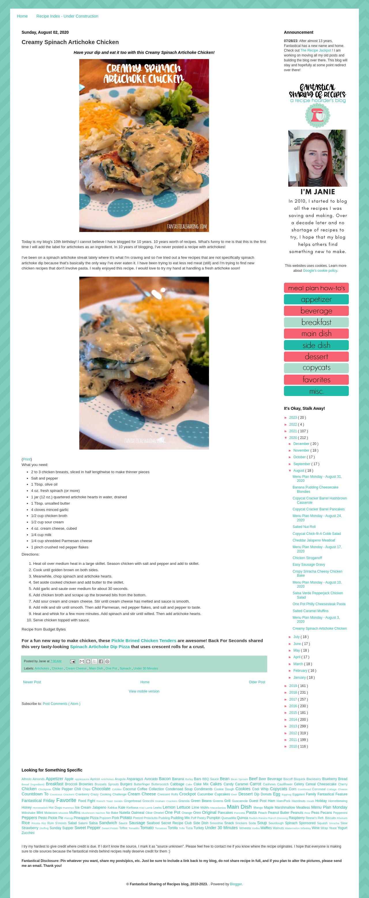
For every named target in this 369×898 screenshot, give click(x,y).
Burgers (127, 784)
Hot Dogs (56, 807)
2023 (293, 418)
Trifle (182, 828)
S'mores (61, 823)
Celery (300, 784)
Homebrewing (337, 801)
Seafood (154, 823)
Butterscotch (160, 784)
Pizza (94, 818)
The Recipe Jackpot (316, 50)
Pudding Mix (181, 818)
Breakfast (55, 784)
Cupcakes (222, 794)
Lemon (170, 807)
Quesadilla (229, 818)
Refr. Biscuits (327, 818)
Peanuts (297, 813)
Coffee (143, 789)
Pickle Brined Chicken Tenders (143, 640)
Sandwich (108, 822)
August (299, 471)
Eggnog (287, 794)
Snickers (241, 823)
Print (27, 459)
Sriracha (334, 823)
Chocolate (102, 788)
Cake (189, 784)
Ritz (44, 823)
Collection (157, 789)
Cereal (311, 784)
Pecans (327, 813)
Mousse (64, 812)
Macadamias (218, 807)
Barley (189, 779)
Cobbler (117, 789)
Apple (70, 779)
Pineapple (82, 818)
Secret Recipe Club (177, 823)
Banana (178, 779)
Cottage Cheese (337, 789)
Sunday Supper (62, 828)
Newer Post (32, 682)
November (301, 450)
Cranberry (83, 794)
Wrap (325, 828)
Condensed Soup (179, 789)
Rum (51, 823)
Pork (116, 818)
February (300, 671)
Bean (225, 778)
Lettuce (184, 807)
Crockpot (188, 794)
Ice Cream (83, 807)
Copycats (279, 788)
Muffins (75, 813)
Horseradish (41, 807)
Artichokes (42, 668)
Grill (228, 801)
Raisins (263, 818)
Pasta (252, 812)
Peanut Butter (279, 813)
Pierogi (69, 818)
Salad (73, 823)
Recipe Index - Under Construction (67, 16)
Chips (87, 789)
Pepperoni (340, 812)
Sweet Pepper (88, 827)
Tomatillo (134, 828)
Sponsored (308, 823)
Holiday (321, 801)
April (297, 657)
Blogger (236, 884)
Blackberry (314, 779)
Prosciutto (151, 818)
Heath (311, 801)
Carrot (256, 784)
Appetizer (55, 778)
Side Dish (201, 823)
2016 (293, 706)
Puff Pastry (199, 818)
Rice (26, 822)
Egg (277, 794)
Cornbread (305, 789)
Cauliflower (285, 784)
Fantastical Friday (39, 800)
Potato (126, 817)
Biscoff (288, 779)
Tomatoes (161, 828)
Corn (293, 789)
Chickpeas (45, 789)
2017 (293, 699)
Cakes (217, 784)
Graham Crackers (166, 801)
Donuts (267, 794)
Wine (316, 828)
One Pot (112, 668)
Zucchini (28, 833)
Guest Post (258, 801)
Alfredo (27, 779)
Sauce (123, 823)
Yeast (333, 828)
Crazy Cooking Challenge (109, 794)
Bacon (165, 778)
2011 (293, 740)
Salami (83, 823)
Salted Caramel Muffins (311, 611)
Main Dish (96, 668)
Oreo (197, 813)
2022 (293, 424)
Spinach (126, 668)
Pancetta (240, 812)
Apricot (95, 779)
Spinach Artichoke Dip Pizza (100, 646)
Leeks (158, 807)
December (301, 444)
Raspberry (297, 818)
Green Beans (202, 801)
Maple (269, 807)
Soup (262, 822)
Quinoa (243, 818)
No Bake (112, 812)
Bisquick (300, 779)
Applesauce (82, 779)
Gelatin (119, 801)
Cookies (244, 788)
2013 (293, 726)
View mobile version (144, 691)
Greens (219, 801)
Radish (254, 818)
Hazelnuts (299, 801)
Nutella (125, 813)
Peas (316, 813)
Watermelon (292, 828)
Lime (196, 807)
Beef (254, 778)
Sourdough (276, 823)
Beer (263, 779)
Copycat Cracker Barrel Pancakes (319, 509)
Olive (150, 812)
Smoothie (217, 823)
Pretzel (138, 818)
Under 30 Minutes (145, 668)
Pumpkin (214, 818)
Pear (307, 812)
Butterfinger (142, 784)
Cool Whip (261, 789)
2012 (293, 733)
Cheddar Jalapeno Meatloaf (314, 540)
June (297, 644)
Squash (323, 823)
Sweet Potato (110, 828)
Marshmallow (285, 807)
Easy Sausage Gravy (309, 565)
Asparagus (135, 779)
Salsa (94, 823)
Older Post (257, 682)
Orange (187, 812)
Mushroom (89, 812)
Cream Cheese (77, 668)
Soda (252, 823)
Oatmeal (138, 813)
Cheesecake (327, 784)
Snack (229, 823)
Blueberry (330, 779)
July (297, 637)
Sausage (138, 822)
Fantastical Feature (332, 794)
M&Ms (205, 807)
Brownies (87, 784)
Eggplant (299, 794)
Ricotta (36, 823)
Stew (343, 823)
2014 (293, 720)
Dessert (246, 794)
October (300, 457)
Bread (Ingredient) (34, 784)
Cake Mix (201, 784)
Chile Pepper (63, 789)
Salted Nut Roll (304, 527)
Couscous (56, 794)
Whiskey (306, 828)
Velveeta (245, 828)
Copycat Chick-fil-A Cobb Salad (317, 534)
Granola (184, 801)
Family (311, 794)
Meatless (303, 807)
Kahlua (113, 807)
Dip (257, 794)
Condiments (204, 789)
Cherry (342, 784)
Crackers (69, 794)
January (300, 678)
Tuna (189, 828)
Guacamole (240, 801)
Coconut (130, 789)
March (298, 664)
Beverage (275, 779)
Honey (27, 807)
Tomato (147, 827)
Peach (263, 812)
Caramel (242, 784)
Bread (342, 779)
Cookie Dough (225, 789)
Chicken (58, 668)
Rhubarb (342, 818)
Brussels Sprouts (107, 784)
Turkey (199, 828)
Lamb (149, 807)
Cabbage (178, 784)
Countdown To (36, 794)
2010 (293, 746)
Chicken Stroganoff (307, 558)
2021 (293, 431)
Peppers (30, 817)
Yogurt (342, 828)
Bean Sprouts (240, 779)
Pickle (53, 818)
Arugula (121, 779)
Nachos (101, 812)
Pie (61, 818)
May (297, 650)
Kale (122, 807)
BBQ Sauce (211, 779)
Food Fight (87, 801)
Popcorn (105, 818)
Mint (40, 813)
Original (210, 812)
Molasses (51, 812)
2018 (293, 693)
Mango (258, 807)
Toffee (123, 828)
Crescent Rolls (168, 794)
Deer (234, 794)
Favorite (67, 800)
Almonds (39, 779)
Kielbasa (132, 807)
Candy (229, 784)
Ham (272, 801)
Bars (198, 779)
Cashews (270, 784)
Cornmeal (319, 789)
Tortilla (173, 828)
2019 (293, 686)
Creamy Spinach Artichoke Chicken (320, 629)
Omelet (159, 812)
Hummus (69, 807)
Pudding (165, 818)
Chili (78, 789)
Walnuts (279, 828)
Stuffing (44, 828)
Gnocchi (148, 801)
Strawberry (30, 828)
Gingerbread (133, 801)
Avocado (151, 779)
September (302, 464)
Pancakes (226, 813)
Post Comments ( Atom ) (61, 704)
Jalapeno (100, 807)
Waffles (266, 828)
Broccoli (72, 784)
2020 (293, 438)
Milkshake (29, 812)
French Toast (105, 801)
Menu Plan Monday (329, 807)
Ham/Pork (283, 801)
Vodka (256, 828)
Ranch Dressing (278, 818)
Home (22, 16)
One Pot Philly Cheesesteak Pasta (319, 604)
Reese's (312, 818)
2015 (293, 713)
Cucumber (205, 794)
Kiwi (143, 807)
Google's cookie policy (320, 271)
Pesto (43, 818)
